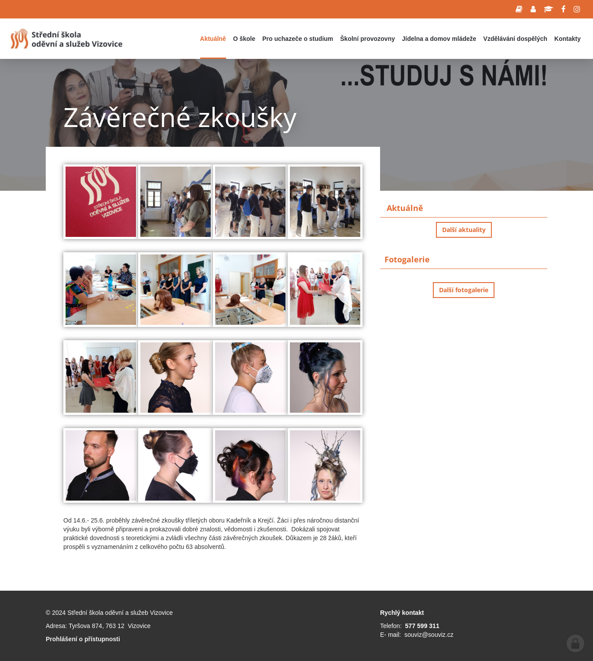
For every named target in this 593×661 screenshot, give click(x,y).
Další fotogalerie (463, 290)
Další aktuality (464, 229)
